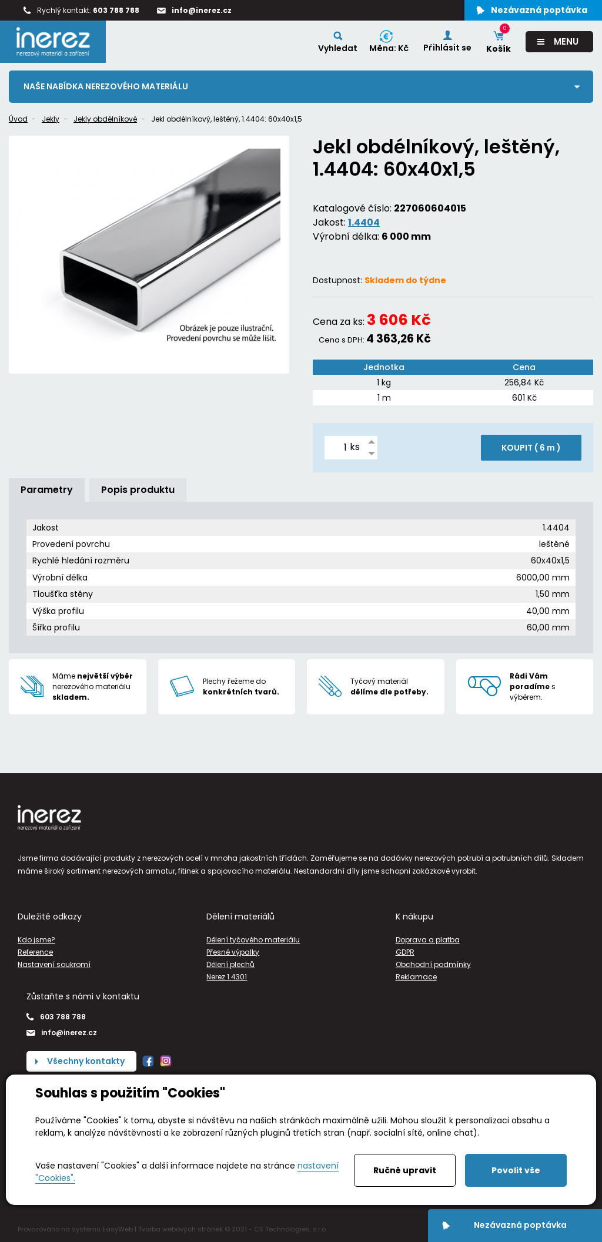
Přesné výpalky (232, 952)
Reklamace (416, 977)
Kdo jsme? (36, 940)
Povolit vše (515, 1170)
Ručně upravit (404, 1170)
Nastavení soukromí (54, 964)
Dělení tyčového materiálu (253, 940)
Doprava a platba (428, 940)
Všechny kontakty (86, 1061)
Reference (35, 952)
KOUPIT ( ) (531, 448)
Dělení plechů (230, 964)
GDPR (405, 952)
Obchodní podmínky (433, 964)
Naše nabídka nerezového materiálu (106, 86)
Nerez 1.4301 (226, 977)
